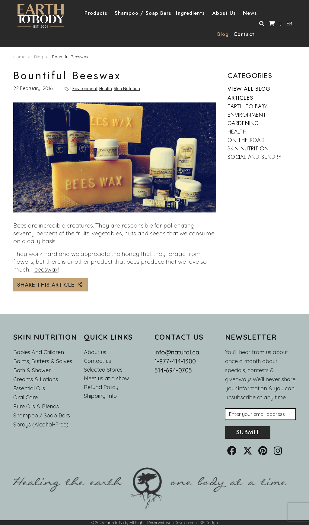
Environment (84, 88)
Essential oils (29, 388)
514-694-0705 (173, 370)
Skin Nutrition (127, 88)
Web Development (182, 522)
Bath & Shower (32, 370)
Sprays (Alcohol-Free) (40, 424)
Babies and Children (38, 352)
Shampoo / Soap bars (41, 415)
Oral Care (25, 397)
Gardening (243, 123)
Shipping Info (100, 396)
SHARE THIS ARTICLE (50, 285)
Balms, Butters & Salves (42, 361)
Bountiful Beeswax (70, 56)
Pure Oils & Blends (36, 406)
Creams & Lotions (35, 379)
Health (105, 88)
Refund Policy (101, 387)
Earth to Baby (247, 106)
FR (289, 23)
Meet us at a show (106, 378)
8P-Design (208, 522)
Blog (223, 34)
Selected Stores (103, 370)
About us (95, 352)
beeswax (46, 269)
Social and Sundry (255, 157)
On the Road (246, 140)
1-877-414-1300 (175, 361)
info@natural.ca (176, 352)
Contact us (97, 361)
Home (19, 56)
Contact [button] (244, 34)
